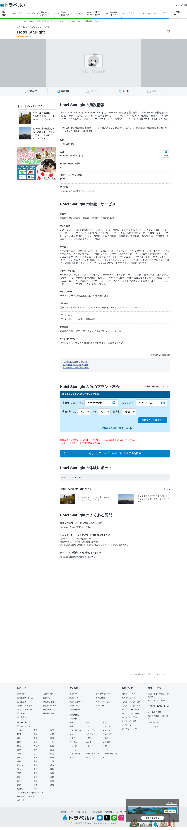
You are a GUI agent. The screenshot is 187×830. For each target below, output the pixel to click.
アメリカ (73, 742)
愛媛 (35, 777)
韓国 (71, 722)
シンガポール (75, 730)
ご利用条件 (97, 812)
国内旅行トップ (23, 726)
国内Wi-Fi (47, 709)
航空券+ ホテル (113, 13)
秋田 (19, 734)
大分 (19, 785)
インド (72, 734)
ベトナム (106, 726)
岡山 (19, 769)
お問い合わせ (153, 722)
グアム (89, 738)
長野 (19, 750)
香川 (52, 773)
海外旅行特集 (75, 709)
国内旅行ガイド (128, 694)
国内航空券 (21, 702)
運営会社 (65, 812)
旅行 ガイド (178, 13)
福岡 (19, 781)
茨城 (52, 738)
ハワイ (72, 738)
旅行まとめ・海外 (129, 721)
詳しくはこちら (152, 818)
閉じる (172, 803)
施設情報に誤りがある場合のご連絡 (75, 365)
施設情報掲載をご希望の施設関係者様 (76, 367)
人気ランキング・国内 (131, 702)
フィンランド (75, 754)
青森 (35, 730)
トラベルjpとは (154, 726)
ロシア (105, 750)
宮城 (35, 734)
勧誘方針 (108, 812)
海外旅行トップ (76, 719)
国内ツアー (21, 694)
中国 (71, 726)
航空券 (20, 13)
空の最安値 (21, 717)
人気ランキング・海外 (131, 706)
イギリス (106, 742)
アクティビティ (78, 13)
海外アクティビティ (104, 702)
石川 (19, 754)
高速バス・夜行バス (25, 706)
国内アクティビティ (25, 709)
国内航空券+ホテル (25, 698)
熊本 (35, 785)
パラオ (105, 738)
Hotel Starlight (31, 32)
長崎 (52, 781)
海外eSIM (100, 706)
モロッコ (90, 757)
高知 (52, 777)
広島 (52, 769)
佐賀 (35, 781)
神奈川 (36, 746)
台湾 (88, 722)
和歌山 (20, 765)
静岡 (52, 754)
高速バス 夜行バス (65, 13)
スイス (89, 750)
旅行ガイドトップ (129, 729)
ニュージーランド (110, 754)
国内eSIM (21, 713)
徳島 (19, 777)
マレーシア (107, 730)
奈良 (35, 765)
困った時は (181, 5)
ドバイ (105, 757)
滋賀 (19, 761)
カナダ (89, 742)
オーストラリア (92, 754)
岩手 (52, 730)
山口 (35, 773)
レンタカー (54, 13)
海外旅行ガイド (128, 698)
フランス (73, 746)
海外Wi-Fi (74, 706)
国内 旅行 (3, 13)
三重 (35, 757)
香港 (104, 722)
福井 (35, 754)
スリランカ (90, 734)
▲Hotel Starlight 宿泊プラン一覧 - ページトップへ (144, 674)
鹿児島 (20, 789)
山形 (52, 734)
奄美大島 (21, 800)
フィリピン (90, 730)
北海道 (20, 730)
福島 (19, 738)
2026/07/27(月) (146, 402)
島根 (19, 773)
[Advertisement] (79, 586)
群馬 (19, 742)
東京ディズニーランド (26, 796)
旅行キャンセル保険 (156, 700)
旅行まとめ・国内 (129, 717)
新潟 (35, 750)
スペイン (73, 750)
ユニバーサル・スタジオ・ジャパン (32, 793)
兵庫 (52, 765)
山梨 (52, 746)
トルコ (72, 757)
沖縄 (35, 789)
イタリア (90, 746)
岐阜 (52, 757)
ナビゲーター (127, 725)
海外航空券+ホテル (104, 694)
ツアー (12, 13)
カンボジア (107, 734)
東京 (19, 746)
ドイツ (105, 746)
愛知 (19, 757)
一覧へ (165, 489)
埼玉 (35, 742)
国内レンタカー (49, 706)
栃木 (35, 738)
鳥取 (35, 769)
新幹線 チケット (44, 13)
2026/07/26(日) (94, 402)
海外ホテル (74, 698)
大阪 (52, 761)
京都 (35, 761)
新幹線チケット (49, 702)
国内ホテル (48, 698)
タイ (88, 726)
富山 (52, 750)
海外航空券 (100, 698)
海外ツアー (74, 694)
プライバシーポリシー (80, 812)
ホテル (27, 13)
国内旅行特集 (49, 713)
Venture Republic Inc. (95, 823)
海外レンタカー (76, 702)
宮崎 (52, 785)
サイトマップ (120, 812)
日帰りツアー (49, 694)
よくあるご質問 (154, 712)
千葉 (52, 742)
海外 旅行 (97, 13)
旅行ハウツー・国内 (130, 709)
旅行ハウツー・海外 (130, 713)
